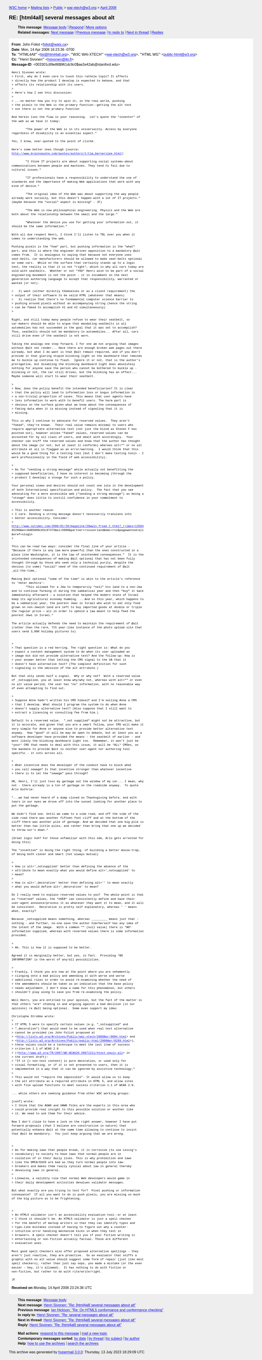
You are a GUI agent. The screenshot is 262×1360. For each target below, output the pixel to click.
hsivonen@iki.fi (59, 59)
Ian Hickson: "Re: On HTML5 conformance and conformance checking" (107, 1310)
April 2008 (108, 8)
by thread (96, 1338)
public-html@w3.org (179, 54)
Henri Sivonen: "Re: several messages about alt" (75, 1315)
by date (80, 1338)
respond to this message (59, 1333)
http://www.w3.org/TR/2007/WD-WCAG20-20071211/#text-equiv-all (70, 1053)
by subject (114, 1338)
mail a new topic (94, 1333)
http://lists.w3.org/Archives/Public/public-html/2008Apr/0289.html (73, 1041)
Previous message (91, 32)
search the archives (83, 1343)
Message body (55, 27)
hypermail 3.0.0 (70, 1352)
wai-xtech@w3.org (81, 8)
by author (132, 1338)
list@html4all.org (53, 54)
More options (96, 27)
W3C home (18, 8)
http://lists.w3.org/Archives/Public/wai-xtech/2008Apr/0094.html (71, 1037)
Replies (157, 32)
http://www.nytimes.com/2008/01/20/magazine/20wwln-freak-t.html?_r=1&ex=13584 (78, 526)
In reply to (116, 32)
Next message (62, 32)
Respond (76, 27)
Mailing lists (40, 8)
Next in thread (138, 32)
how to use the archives (46, 1343)
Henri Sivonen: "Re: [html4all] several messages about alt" (90, 1305)
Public (58, 8)
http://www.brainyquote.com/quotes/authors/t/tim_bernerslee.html (66, 154)
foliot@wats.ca (54, 44)
